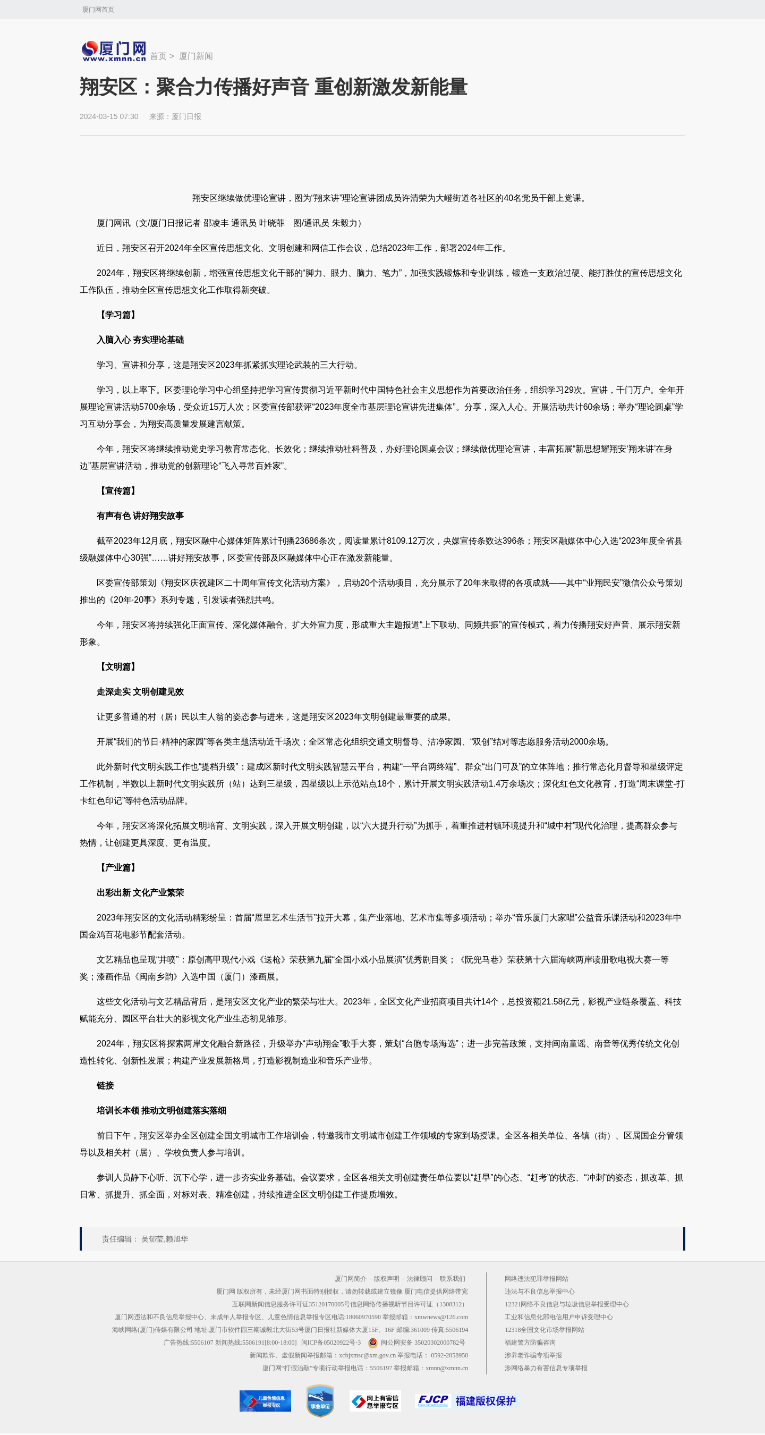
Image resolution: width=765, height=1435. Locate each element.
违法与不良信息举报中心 (540, 1291)
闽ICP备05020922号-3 (331, 1342)
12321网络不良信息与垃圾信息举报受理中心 (567, 1304)
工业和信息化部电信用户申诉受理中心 (559, 1317)
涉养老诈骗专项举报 (533, 1355)
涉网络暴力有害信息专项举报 (546, 1368)
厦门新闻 (196, 56)
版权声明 (387, 1278)
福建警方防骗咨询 (530, 1342)
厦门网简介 (351, 1278)
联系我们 (452, 1278)
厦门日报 (186, 116)
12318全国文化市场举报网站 (544, 1329)
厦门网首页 (98, 9)
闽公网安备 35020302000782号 (416, 1342)
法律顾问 (419, 1278)
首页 (158, 56)
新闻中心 (115, 51)
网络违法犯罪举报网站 (536, 1278)
